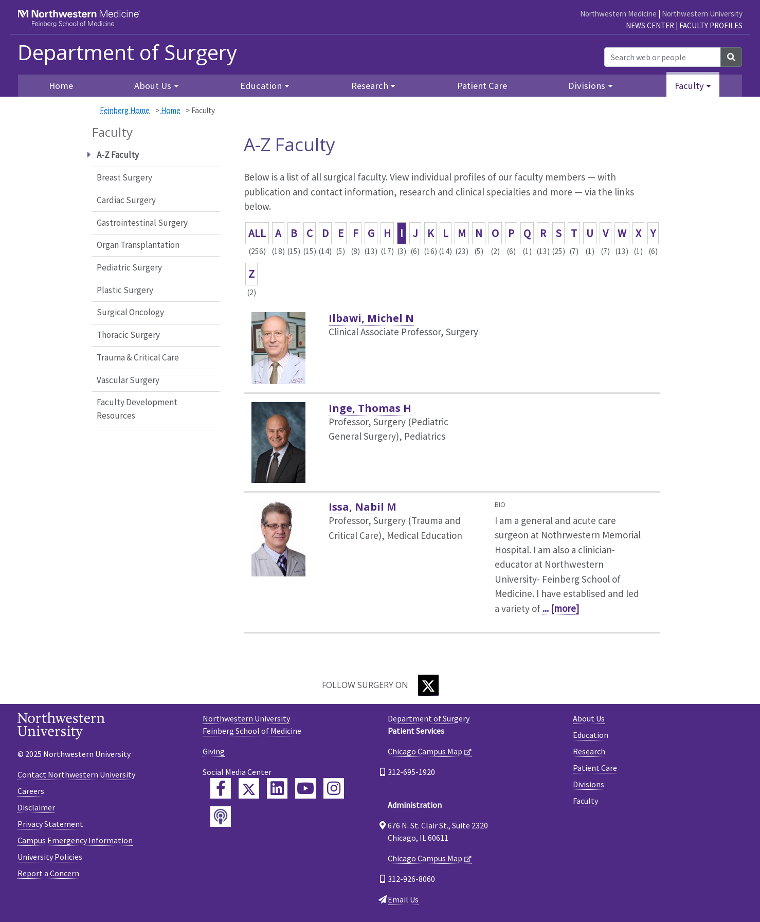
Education (590, 735)
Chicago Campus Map (425, 751)
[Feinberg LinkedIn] (277, 788)
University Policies (49, 857)
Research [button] (369, 86)
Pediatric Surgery (129, 267)
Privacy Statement (50, 824)
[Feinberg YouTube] (305, 788)
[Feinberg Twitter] (249, 788)
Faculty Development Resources (137, 408)
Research (589, 751)
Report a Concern (48, 873)
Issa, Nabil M (362, 507)
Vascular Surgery (128, 380)
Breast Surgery (124, 177)
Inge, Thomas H (370, 408)
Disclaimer (36, 807)
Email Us (403, 899)
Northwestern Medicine (618, 14)
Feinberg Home (125, 110)
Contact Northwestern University (76, 774)
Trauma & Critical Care (138, 357)
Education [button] (261, 86)
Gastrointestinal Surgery (142, 222)
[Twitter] (428, 685)
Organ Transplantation (138, 244)
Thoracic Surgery (128, 334)
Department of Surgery (127, 52)
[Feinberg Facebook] (220, 788)
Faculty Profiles (711, 25)
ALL (257, 233)
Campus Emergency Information (75, 840)
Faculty (585, 801)
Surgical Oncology (130, 312)
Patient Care (482, 86)
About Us (589, 718)
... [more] (560, 608)
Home (61, 86)
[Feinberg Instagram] (333, 788)
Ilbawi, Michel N (371, 318)
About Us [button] (152, 86)
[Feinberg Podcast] (220, 816)
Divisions (588, 784)
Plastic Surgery (125, 290)
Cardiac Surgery (126, 200)
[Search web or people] (662, 57)
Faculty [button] (689, 86)
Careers (30, 791)
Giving (214, 751)
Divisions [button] (586, 86)
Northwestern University (702, 14)
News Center (650, 25)
